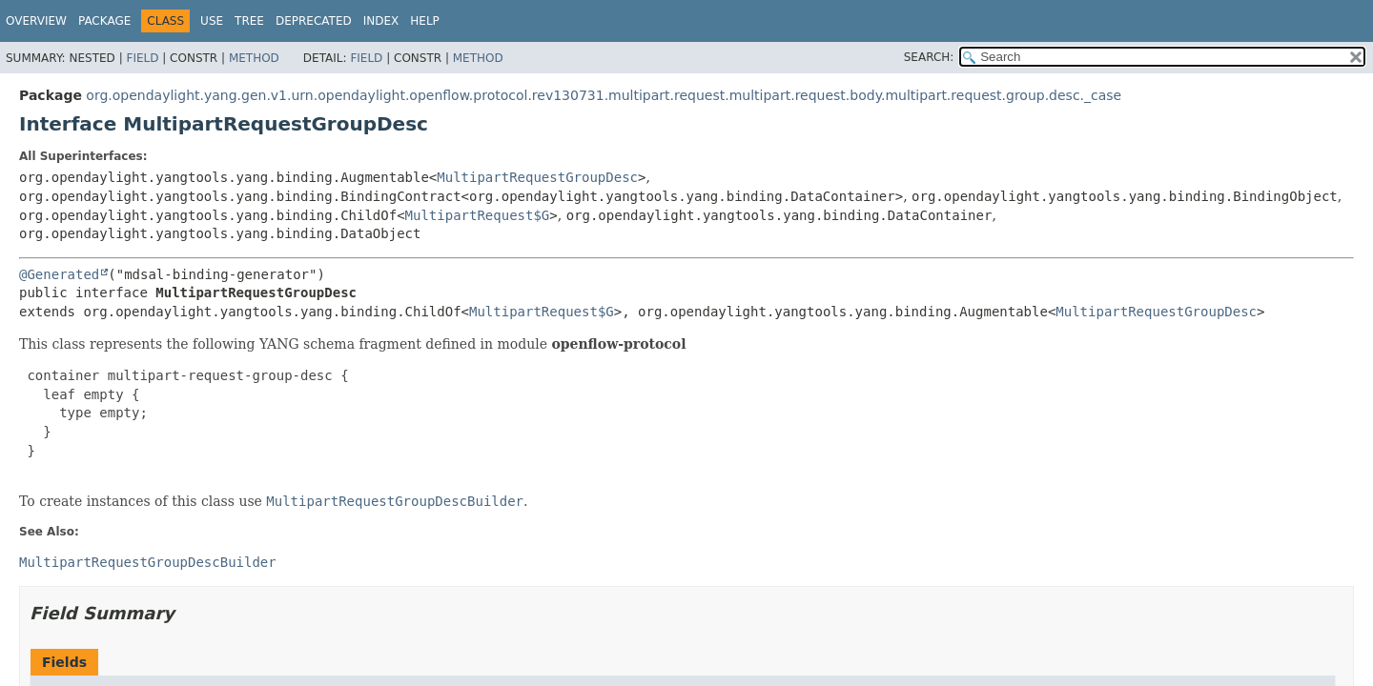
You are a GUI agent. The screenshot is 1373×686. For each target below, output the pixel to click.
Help (425, 21)
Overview (36, 21)
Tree (249, 21)
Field (142, 58)
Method (254, 58)
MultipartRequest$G (477, 215)
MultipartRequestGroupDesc (537, 177)
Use (211, 21)
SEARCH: (929, 57)
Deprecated (314, 21)
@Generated (59, 274)
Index (381, 21)
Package (104, 21)
